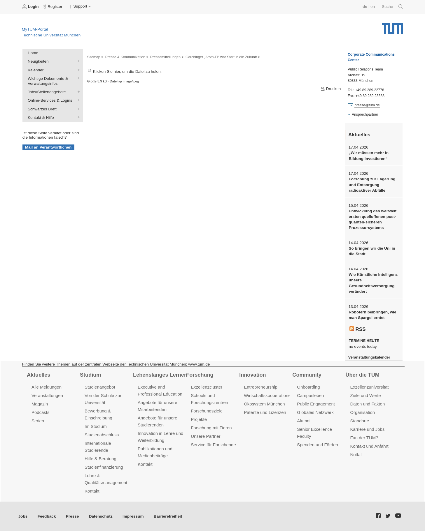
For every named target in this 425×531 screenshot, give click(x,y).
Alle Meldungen (47, 386)
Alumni (303, 420)
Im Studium (96, 426)
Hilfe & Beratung (100, 458)
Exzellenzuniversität (369, 386)
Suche (392, 6)
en (372, 6)
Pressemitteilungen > (167, 57)
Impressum (133, 516)
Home (33, 53)
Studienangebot (100, 386)
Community (306, 375)
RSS (357, 329)
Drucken (330, 89)
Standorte (359, 420)
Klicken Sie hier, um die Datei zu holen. (124, 71)
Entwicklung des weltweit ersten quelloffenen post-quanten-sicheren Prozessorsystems (372, 219)
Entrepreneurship (260, 386)
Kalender (77, 69)
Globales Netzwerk (315, 412)
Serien (38, 420)
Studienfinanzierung (104, 467)
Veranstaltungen (47, 395)
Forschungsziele (207, 410)
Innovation (252, 375)
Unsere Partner (205, 436)
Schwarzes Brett (77, 108)
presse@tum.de (367, 105)
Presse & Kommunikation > (126, 57)
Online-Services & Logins (77, 100)
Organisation (362, 412)
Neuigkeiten (77, 61)
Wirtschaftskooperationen (268, 395)
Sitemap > (95, 57)
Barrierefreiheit (168, 516)
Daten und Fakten (367, 403)
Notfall (356, 454)
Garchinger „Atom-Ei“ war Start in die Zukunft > (223, 57)
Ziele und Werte (365, 395)
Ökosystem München (264, 403)
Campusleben (310, 395)
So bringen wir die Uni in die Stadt (372, 251)
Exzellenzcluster (206, 386)
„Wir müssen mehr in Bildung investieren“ (369, 155)
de (365, 6)
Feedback (47, 516)
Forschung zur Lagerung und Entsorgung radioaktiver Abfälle (372, 185)
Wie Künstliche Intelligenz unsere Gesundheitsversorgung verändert (373, 283)
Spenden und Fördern (318, 444)
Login (31, 6)
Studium (90, 375)
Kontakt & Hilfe (77, 117)
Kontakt (92, 490)
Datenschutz (101, 516)
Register (53, 6)
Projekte (199, 419)
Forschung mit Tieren (211, 427)
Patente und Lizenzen (265, 412)
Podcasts (41, 412)
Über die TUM (362, 375)
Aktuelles (38, 375)
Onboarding (308, 386)
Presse (72, 516)
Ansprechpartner (365, 114)
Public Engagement (316, 403)
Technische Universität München (392, 26)
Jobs (23, 516)
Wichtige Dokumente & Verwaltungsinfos (77, 78)
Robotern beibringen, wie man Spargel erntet (372, 315)
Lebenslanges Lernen (160, 375)
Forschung (199, 375)
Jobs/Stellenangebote (77, 92)
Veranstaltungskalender (369, 357)
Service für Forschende (213, 444)
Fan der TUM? (364, 437)
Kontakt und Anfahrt (369, 446)
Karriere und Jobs (367, 429)
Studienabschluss (102, 434)
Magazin (40, 403)
